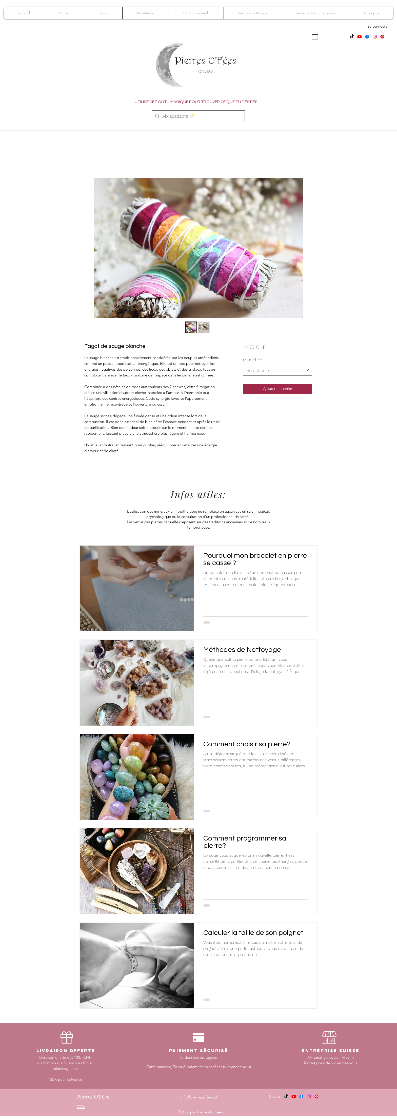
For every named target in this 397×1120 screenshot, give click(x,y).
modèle (252, 359)
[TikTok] (351, 36)
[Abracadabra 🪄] (198, 116)
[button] (315, 35)
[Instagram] (374, 36)
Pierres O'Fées (93, 1096)
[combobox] (277, 370)
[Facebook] (367, 36)
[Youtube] (359, 36)
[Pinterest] (382, 36)
